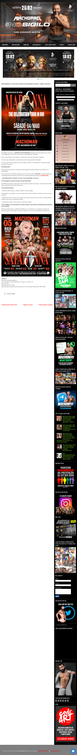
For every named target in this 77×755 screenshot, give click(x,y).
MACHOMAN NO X (37, 45)
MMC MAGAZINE (16, 45)
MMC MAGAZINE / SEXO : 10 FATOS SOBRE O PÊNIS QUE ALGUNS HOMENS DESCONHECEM (69, 448)
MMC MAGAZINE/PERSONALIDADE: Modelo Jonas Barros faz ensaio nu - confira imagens (69, 456)
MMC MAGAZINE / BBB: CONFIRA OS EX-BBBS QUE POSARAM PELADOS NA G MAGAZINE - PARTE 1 (69, 419)
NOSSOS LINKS (71, 45)
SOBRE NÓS (26, 45)
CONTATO (62, 45)
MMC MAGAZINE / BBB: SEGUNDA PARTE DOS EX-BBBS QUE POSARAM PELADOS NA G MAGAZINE (69, 428)
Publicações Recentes (9, 305)
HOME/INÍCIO (5, 45)
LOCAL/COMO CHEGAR (50, 45)
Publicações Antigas (45, 305)
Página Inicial (28, 305)
